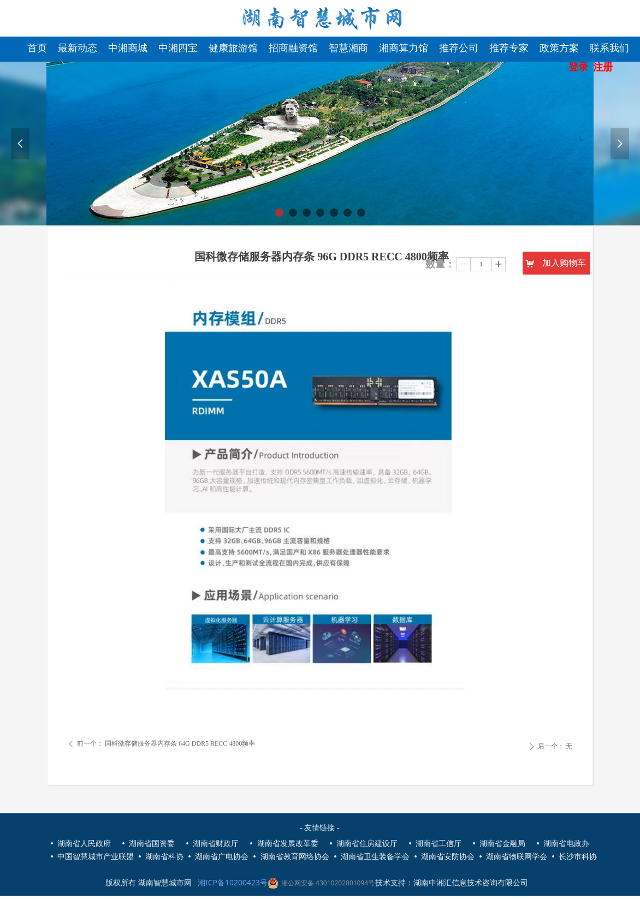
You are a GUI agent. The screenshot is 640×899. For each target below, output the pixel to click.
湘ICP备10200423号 (234, 882)
